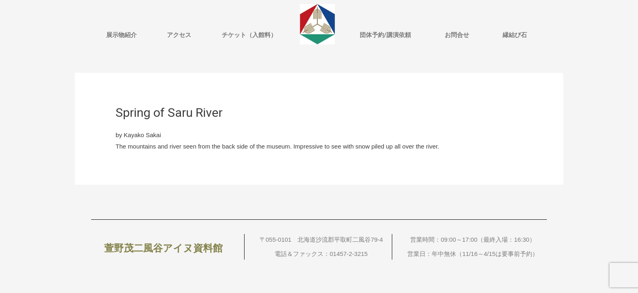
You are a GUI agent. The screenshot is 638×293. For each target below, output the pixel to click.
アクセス (179, 35)
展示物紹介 (121, 35)
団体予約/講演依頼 (385, 35)
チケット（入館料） (249, 35)
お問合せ (457, 35)
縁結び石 (515, 35)
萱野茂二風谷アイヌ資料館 (163, 248)
